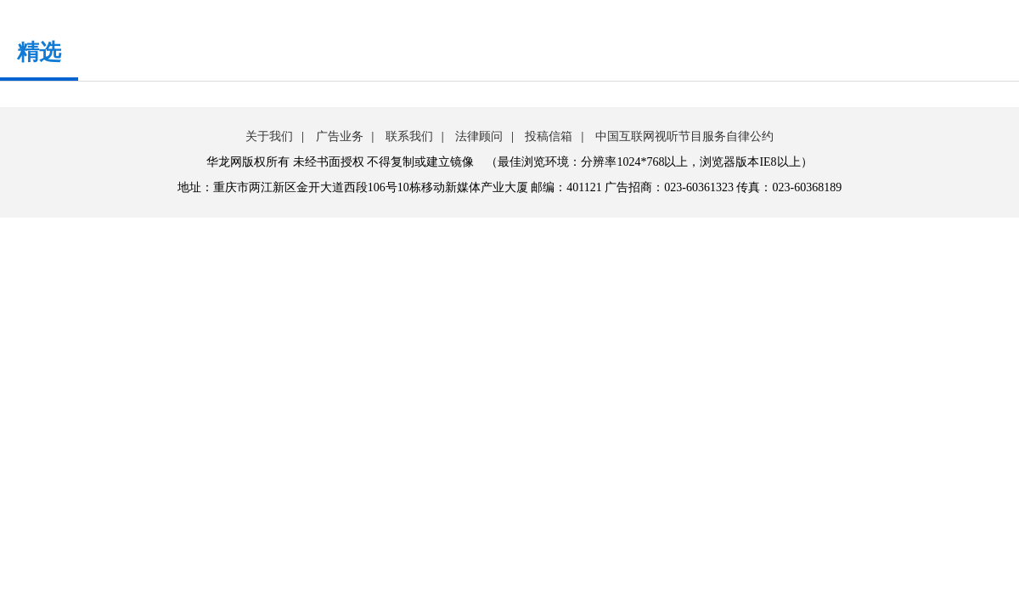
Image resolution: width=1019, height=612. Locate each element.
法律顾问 (479, 136)
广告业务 (339, 136)
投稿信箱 (548, 136)
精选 (39, 52)
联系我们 (409, 136)
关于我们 (269, 136)
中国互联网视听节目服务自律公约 (684, 136)
